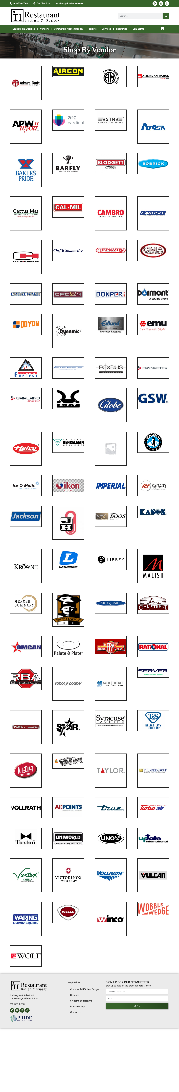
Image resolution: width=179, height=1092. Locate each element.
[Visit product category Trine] (68, 807)
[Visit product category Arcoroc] (68, 120)
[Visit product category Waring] (26, 919)
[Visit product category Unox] (111, 838)
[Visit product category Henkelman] (68, 442)
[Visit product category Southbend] (26, 727)
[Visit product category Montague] (68, 610)
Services (106, 29)
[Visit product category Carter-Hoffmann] (26, 257)
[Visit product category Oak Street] (153, 603)
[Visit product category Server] (153, 672)
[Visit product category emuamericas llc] (153, 324)
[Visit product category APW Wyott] (26, 127)
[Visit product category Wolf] (26, 956)
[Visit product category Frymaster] (153, 368)
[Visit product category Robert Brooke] (26, 678)
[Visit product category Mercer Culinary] (26, 603)
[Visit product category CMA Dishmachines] (153, 250)
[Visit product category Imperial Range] (111, 485)
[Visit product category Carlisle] (153, 213)
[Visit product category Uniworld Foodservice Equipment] (68, 838)
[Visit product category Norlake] (111, 603)
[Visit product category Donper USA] (111, 294)
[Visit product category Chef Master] (111, 250)
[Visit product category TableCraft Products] (26, 771)
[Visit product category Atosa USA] (153, 127)
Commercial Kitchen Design (68, 29)
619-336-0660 (17, 1004)
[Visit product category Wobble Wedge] (153, 909)
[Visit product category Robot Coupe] (68, 684)
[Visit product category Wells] (68, 912)
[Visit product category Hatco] (26, 449)
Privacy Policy (77, 1006)
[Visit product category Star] (68, 727)
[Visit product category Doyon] (26, 324)
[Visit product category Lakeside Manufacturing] (68, 559)
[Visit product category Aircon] (68, 71)
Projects (92, 29)
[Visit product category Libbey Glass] (111, 559)
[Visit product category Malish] (153, 566)
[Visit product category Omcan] (26, 646)
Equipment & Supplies (23, 29)
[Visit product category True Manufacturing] (111, 807)
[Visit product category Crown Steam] (68, 294)
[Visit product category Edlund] (111, 324)
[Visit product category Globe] (111, 405)
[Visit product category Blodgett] (111, 163)
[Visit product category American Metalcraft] (111, 76)
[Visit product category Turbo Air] (153, 807)
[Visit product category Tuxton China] (26, 838)
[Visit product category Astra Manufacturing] (111, 120)
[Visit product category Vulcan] (153, 875)
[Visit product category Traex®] (26, 807)
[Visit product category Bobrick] (153, 163)
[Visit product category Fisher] (68, 368)
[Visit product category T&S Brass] (153, 720)
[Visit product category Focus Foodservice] (111, 368)
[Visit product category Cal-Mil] (68, 207)
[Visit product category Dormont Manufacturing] (153, 294)
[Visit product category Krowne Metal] (26, 566)
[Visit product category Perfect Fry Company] (111, 646)
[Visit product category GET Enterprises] (68, 398)
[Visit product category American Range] (153, 76)
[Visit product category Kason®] (153, 512)
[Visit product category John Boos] (111, 516)
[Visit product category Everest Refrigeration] (26, 368)
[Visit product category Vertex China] (26, 875)
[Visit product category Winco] (111, 919)
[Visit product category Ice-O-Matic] (26, 485)
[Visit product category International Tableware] (153, 485)
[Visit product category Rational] (153, 646)
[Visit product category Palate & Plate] (68, 646)
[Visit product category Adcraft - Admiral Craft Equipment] (26, 83)
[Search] (166, 16)
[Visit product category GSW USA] (153, 398)
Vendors (44, 29)
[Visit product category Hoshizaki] (153, 442)
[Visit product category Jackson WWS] (26, 516)
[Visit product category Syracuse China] (111, 720)
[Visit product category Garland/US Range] (26, 398)
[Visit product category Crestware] (26, 294)
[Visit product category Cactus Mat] (26, 213)
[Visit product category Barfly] (68, 163)
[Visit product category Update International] (153, 838)
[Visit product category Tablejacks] (68, 761)
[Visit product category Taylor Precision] (111, 771)
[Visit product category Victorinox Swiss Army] (68, 875)
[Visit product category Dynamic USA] (68, 331)
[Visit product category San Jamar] (111, 684)
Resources (121, 29)
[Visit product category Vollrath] (111, 875)
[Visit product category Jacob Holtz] (68, 523)
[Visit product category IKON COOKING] (68, 485)
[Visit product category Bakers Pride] (26, 170)
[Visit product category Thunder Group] (153, 771)
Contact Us (138, 29)
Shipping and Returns (81, 1000)
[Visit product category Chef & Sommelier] (68, 250)
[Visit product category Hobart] (111, 449)
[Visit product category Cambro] (111, 213)
